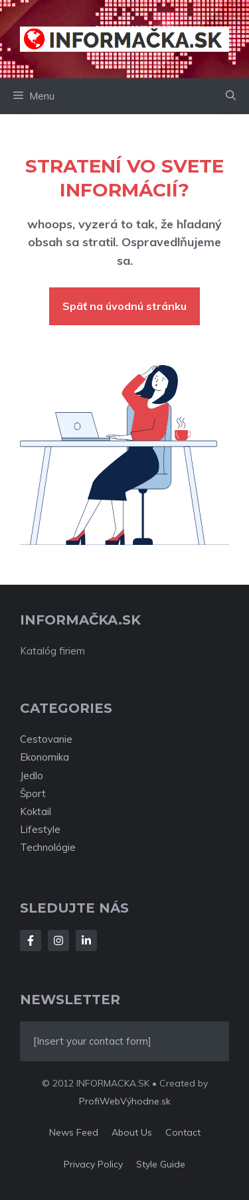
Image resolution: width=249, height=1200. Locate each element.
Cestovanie (46, 739)
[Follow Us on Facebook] (30, 940)
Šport (33, 793)
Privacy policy (93, 1164)
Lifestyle (40, 829)
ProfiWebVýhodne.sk (125, 1101)
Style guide (160, 1164)
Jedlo (31, 775)
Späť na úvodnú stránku (124, 306)
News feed (73, 1132)
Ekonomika (44, 757)
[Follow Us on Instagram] (58, 940)
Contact (183, 1132)
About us (132, 1132)
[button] (230, 96)
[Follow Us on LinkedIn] (86, 940)
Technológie (48, 847)
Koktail (35, 811)
